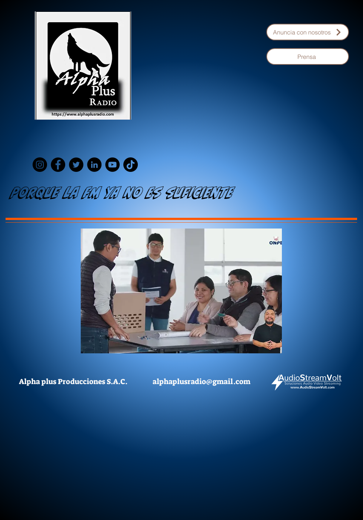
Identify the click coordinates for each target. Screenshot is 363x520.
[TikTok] (130, 164)
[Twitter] (76, 164)
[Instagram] (40, 164)
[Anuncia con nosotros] (307, 32)
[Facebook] (58, 164)
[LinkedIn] (94, 164)
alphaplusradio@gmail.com (201, 381)
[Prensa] (307, 56)
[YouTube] (112, 164)
